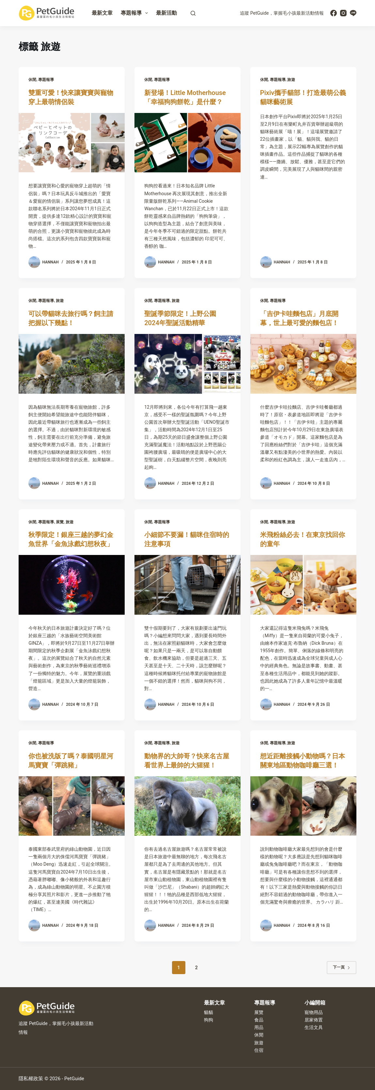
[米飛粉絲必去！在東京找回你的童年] (303, 585)
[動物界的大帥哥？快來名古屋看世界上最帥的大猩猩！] (187, 806)
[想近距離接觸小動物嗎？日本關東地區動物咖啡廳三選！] (303, 806)
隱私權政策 (31, 1079)
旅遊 (291, 79)
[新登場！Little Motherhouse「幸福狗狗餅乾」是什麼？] (187, 143)
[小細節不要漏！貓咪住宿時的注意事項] (187, 585)
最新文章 (102, 13)
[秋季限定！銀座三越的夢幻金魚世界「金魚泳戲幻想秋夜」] (72, 585)
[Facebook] (333, 13)
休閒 (32, 79)
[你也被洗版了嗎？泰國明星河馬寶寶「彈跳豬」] (72, 806)
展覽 (60, 522)
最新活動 (166, 13)
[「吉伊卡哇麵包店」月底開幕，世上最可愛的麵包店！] (303, 364)
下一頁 (341, 967)
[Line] (353, 13)
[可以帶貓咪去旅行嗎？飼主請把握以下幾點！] (72, 364)
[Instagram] (343, 13)
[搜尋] (193, 13)
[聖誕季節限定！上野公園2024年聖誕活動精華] (187, 364)
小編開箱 (315, 1003)
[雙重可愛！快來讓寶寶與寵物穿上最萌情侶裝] (72, 143)
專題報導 (135, 13)
